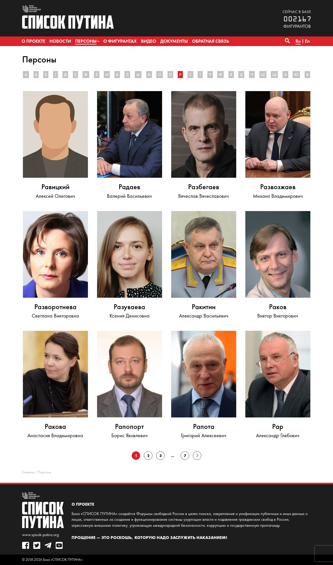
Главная (28, 472)
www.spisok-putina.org (40, 534)
